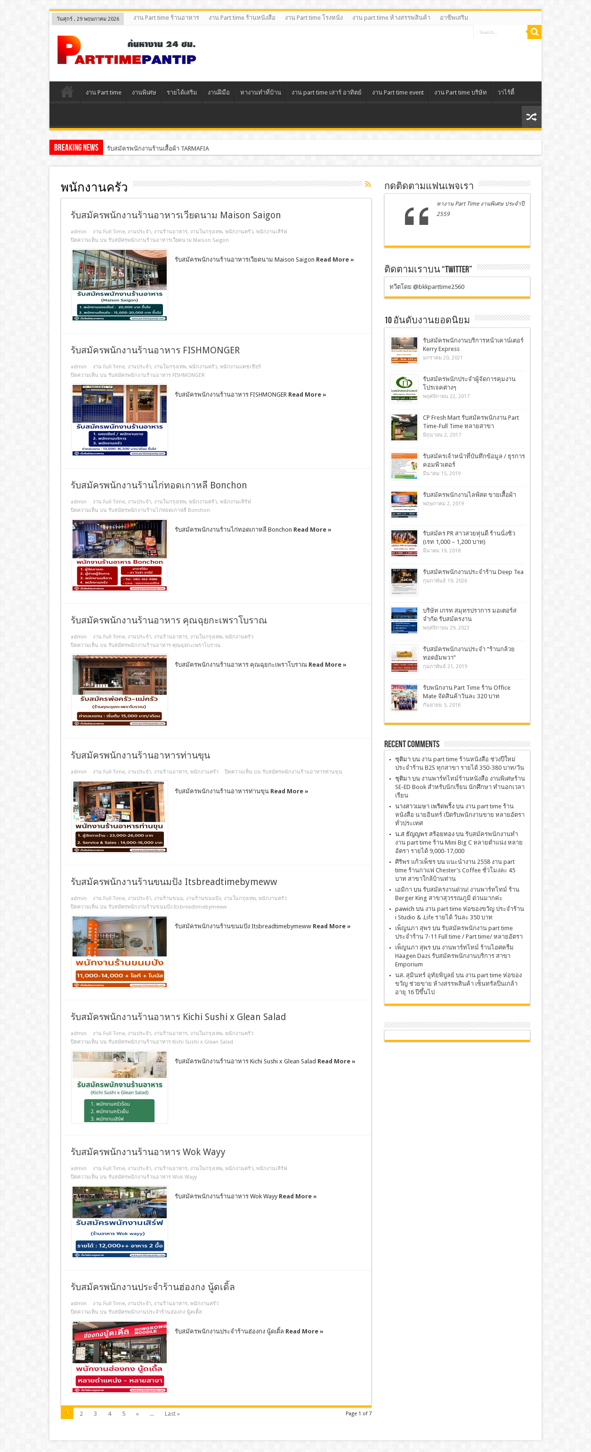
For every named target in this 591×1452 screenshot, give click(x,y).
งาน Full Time (109, 232)
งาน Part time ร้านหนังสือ (242, 17)
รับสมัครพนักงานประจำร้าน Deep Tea (473, 571)
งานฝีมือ (219, 92)
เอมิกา (403, 889)
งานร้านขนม (168, 898)
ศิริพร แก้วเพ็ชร (415, 861)
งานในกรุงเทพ (206, 232)
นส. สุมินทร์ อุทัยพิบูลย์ (424, 975)
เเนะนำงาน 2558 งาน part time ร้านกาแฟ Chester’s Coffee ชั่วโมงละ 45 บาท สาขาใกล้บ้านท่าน (455, 870)
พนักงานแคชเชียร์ (240, 367)
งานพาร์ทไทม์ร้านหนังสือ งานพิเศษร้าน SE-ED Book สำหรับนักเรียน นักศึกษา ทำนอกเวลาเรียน (460, 787)
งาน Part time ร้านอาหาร (166, 17)
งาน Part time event (398, 92)
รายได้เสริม (182, 92)
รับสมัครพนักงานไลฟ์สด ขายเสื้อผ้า (469, 494)
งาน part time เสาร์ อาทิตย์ (326, 92)
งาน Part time (103, 92)
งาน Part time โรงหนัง (314, 17)
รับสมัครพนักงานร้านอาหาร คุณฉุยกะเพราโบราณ (169, 620)
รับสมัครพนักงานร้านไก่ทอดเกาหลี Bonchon (159, 485)
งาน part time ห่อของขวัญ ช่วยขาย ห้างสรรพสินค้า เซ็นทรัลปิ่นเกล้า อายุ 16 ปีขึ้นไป (458, 984)
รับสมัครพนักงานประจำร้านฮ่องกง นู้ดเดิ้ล (153, 1287)
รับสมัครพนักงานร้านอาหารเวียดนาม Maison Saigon (176, 215)
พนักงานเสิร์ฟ (271, 232)
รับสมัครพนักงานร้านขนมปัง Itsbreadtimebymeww (174, 882)
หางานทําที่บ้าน (260, 92)
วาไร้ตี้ (505, 92)
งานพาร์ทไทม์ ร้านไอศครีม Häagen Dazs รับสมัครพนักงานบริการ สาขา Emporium (454, 956)
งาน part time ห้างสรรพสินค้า (391, 17)
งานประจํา (139, 232)
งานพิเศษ (144, 92)
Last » (172, 1413)
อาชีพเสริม (454, 17)
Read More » (335, 259)
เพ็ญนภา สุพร (413, 928)
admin (79, 232)
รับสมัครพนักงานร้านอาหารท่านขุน (140, 755)
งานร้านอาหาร (170, 232)
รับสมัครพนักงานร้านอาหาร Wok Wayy (148, 1152)
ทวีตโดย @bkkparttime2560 (426, 286)
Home (67, 93)
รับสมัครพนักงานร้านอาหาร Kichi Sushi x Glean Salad (178, 1017)
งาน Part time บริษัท (460, 92)
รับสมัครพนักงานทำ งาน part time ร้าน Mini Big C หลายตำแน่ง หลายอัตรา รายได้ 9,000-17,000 (459, 842)
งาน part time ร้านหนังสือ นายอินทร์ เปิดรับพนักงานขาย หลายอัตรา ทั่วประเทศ (460, 815)
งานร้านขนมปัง (203, 898)
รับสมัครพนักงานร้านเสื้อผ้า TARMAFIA (158, 148)
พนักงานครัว (239, 232)
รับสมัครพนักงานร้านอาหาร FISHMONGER (155, 350)
